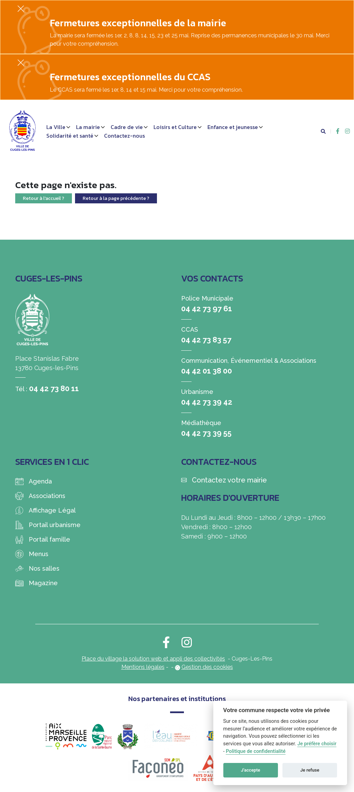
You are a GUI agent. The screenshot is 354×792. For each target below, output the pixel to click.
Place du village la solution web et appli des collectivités (153, 658)
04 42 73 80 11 (54, 388)
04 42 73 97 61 (206, 308)
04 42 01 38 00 (206, 370)
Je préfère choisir (316, 744)
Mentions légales (143, 667)
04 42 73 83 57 (206, 339)
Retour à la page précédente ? (116, 198)
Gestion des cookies (207, 667)
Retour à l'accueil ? (43, 198)
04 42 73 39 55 (206, 433)
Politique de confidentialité (256, 751)
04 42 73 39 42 (206, 401)
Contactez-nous (124, 135)
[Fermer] (20, 8)
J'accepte (250, 770)
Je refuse (309, 770)
